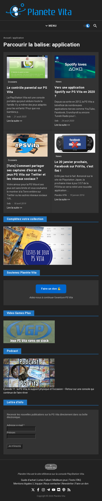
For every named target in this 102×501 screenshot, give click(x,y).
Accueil (7, 38)
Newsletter (68, 483)
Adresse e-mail (15, 425)
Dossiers (12, 82)
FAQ (78, 480)
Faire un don (81, 483)
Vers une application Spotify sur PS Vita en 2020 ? (74, 92)
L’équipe (37, 483)
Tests (72, 480)
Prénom (11, 432)
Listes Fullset (44, 480)
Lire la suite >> (14, 120)
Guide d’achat (28, 480)
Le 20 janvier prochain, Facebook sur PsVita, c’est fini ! (74, 166)
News (58, 81)
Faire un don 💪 (51, 288)
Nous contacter (52, 483)
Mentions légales (23, 483)
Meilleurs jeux (60, 480)
